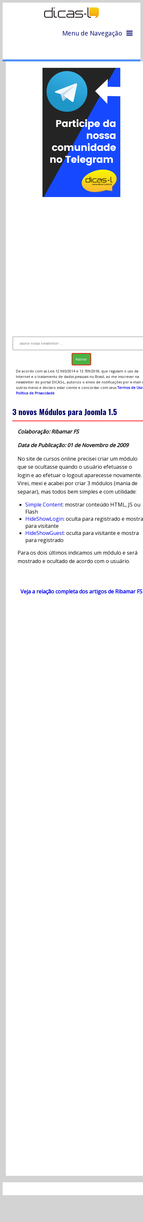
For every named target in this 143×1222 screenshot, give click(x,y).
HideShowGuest (44, 533)
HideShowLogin (44, 518)
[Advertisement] (72, 263)
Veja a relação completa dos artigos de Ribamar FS (81, 591)
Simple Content (44, 504)
